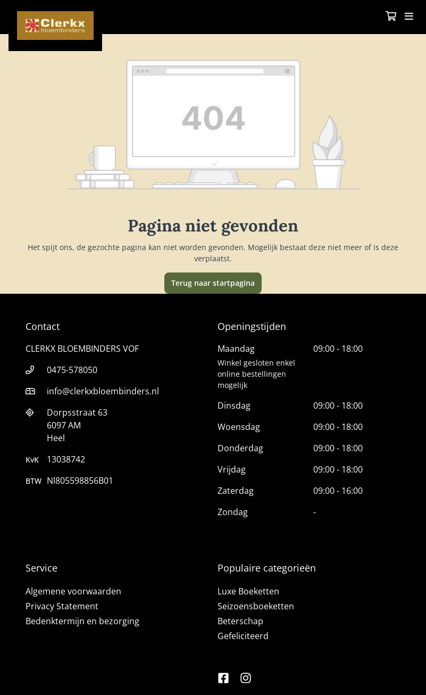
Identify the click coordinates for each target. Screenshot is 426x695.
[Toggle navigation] (408, 17)
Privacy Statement (62, 606)
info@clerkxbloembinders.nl (103, 391)
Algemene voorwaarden (73, 591)
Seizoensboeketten (256, 606)
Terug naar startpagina (213, 283)
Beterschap (240, 621)
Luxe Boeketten (248, 591)
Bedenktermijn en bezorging (82, 621)
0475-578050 (72, 370)
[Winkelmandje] (390, 17)
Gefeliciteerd (243, 636)
